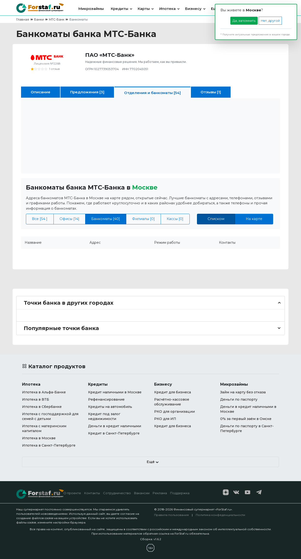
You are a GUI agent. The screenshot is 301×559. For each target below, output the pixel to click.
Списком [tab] (216, 219)
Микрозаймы (91, 8)
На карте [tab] (254, 219)
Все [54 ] (39, 219)
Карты (144, 8)
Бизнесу (193, 8)
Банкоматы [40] (105, 219)
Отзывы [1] (211, 92)
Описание (40, 92)
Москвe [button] (145, 187)
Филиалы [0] (143, 219)
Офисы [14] (69, 219)
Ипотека (167, 8)
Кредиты (119, 8)
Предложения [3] (87, 92)
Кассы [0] (175, 219)
